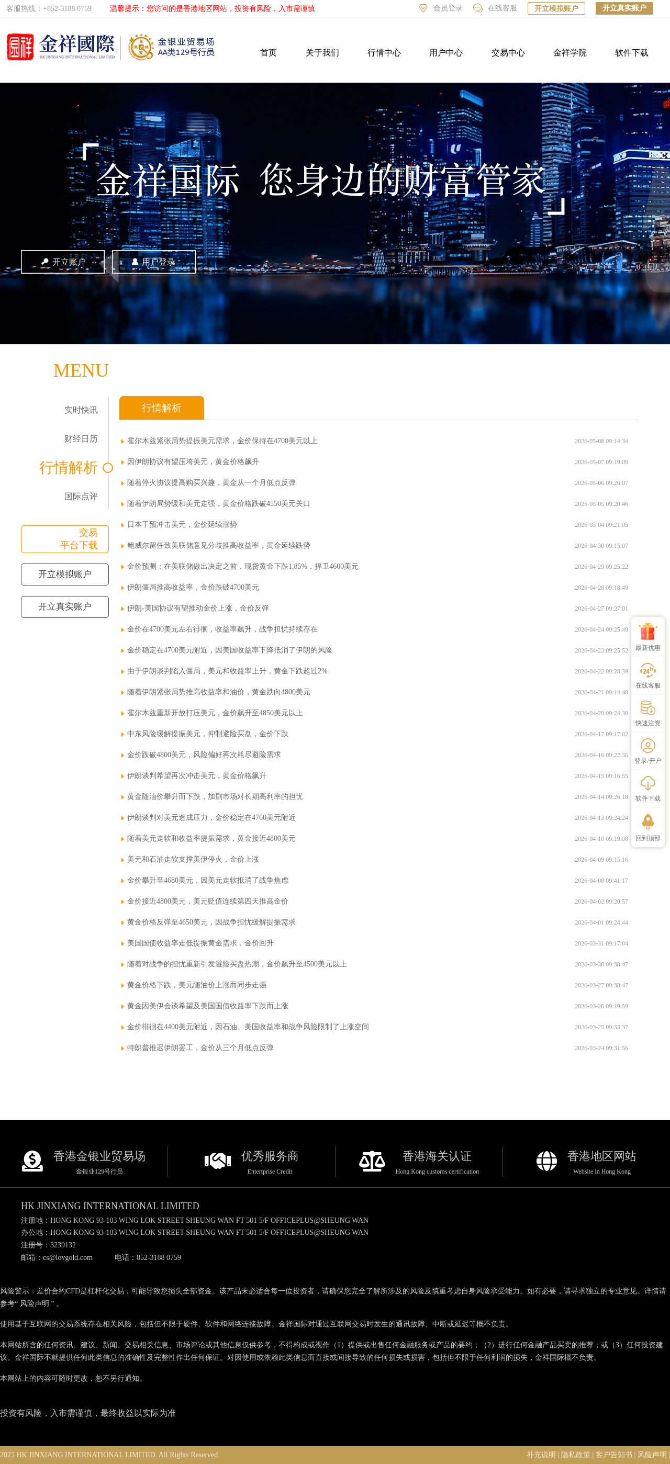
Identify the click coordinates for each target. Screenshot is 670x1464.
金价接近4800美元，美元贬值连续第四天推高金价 (207, 901)
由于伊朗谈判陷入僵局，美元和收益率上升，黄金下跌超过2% (227, 671)
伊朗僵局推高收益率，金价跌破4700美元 (193, 587)
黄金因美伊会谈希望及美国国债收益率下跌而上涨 (207, 1006)
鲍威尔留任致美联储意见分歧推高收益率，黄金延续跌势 (218, 545)
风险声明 (34, 1304)
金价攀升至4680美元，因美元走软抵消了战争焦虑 (207, 880)
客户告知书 (614, 1455)
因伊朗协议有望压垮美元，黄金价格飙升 (193, 462)
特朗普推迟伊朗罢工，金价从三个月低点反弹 (200, 1048)
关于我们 (322, 52)
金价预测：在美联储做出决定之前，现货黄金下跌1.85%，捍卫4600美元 (243, 566)
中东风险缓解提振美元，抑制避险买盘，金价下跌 (207, 734)
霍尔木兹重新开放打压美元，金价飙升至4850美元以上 (215, 713)
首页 (268, 52)
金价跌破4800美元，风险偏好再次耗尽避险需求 (204, 755)
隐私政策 (575, 1455)
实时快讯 (81, 410)
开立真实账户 (624, 8)
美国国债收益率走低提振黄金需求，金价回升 (200, 943)
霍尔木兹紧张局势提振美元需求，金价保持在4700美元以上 (222, 441)
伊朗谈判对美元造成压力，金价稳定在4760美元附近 (211, 817)
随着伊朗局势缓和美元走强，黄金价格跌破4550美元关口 (218, 504)
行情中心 (384, 52)
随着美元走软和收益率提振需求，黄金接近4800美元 (211, 838)
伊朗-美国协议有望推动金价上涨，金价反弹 (198, 608)
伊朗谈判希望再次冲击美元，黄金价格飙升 (196, 776)
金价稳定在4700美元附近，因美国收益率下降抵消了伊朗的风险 (229, 650)
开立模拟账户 (556, 9)
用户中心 (446, 52)
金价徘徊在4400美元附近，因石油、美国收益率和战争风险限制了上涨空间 (248, 1027)
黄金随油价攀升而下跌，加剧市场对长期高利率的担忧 (215, 797)
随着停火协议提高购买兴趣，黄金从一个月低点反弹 (211, 483)
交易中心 (508, 52)
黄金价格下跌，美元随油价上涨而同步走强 (196, 985)
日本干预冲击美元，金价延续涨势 (182, 524)
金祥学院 (570, 52)
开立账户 (63, 262)
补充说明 (541, 1455)
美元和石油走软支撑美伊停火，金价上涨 (193, 859)
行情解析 (68, 467)
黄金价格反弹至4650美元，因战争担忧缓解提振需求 (211, 922)
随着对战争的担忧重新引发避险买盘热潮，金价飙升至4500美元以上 (237, 964)
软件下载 (632, 52)
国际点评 (81, 496)
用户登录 (154, 262)
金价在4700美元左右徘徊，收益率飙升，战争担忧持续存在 (222, 629)
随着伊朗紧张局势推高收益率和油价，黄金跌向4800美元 (218, 692)
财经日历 (81, 438)
